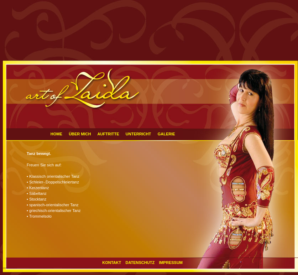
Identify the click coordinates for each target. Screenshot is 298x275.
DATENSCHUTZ (140, 262)
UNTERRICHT (138, 134)
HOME (56, 134)
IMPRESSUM (171, 262)
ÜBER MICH (80, 134)
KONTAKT (111, 262)
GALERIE (166, 134)
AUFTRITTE (108, 134)
